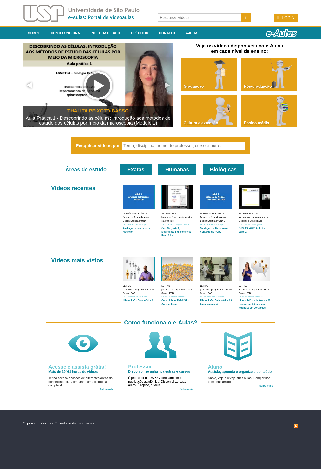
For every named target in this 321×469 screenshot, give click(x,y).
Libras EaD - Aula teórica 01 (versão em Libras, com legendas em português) (254, 304)
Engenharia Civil (249, 213)
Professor (140, 366)
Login (288, 18)
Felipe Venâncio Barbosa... (136, 297)
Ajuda (191, 33)
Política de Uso (105, 33)
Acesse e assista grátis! (77, 367)
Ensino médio (256, 123)
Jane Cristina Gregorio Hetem (175, 224)
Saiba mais (107, 389)
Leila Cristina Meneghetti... (251, 224)
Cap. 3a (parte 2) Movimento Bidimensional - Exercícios (177, 232)
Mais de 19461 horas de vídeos (73, 372)
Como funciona (65, 33)
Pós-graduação (258, 86)
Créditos (139, 33)
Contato (167, 33)
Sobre (34, 33)
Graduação (194, 86)
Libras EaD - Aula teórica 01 (139, 300)
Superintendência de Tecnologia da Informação (58, 423)
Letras (127, 286)
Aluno (215, 367)
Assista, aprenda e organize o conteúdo (240, 372)
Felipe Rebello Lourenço (135, 224)
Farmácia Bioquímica (135, 213)
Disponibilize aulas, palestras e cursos (159, 371)
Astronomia (168, 213)
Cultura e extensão (201, 123)
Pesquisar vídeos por (98, 145)
